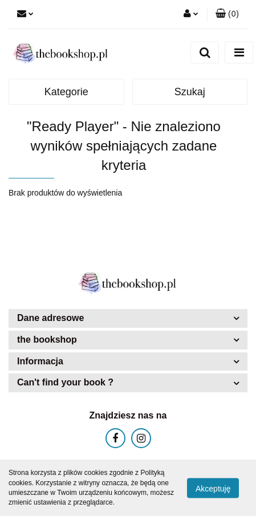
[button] (227, 14)
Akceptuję (213, 488)
